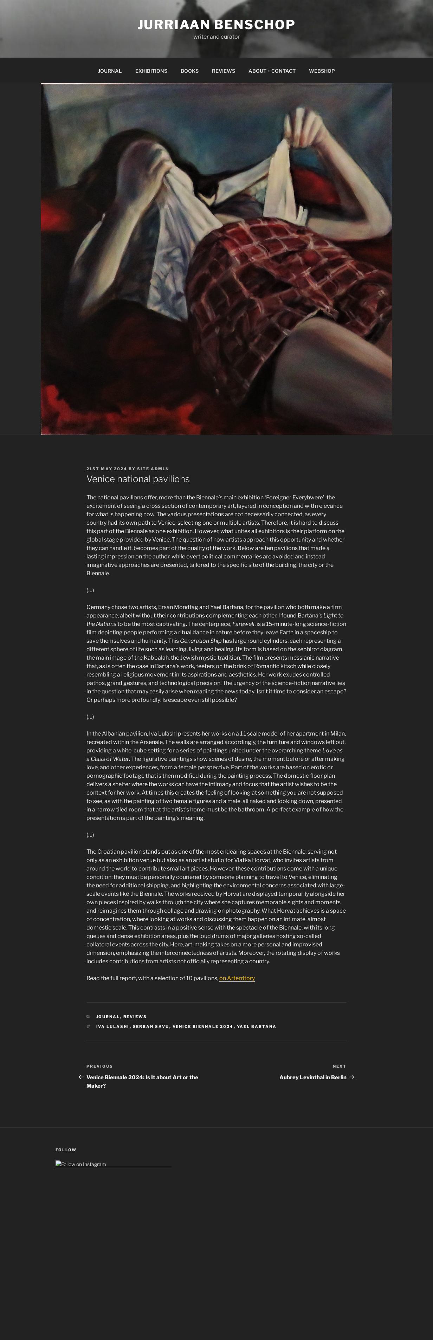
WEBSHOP (322, 71)
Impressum (68, 1250)
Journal (108, 1016)
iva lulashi (113, 1026)
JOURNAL (110, 71)
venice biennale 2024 (203, 1026)
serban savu (151, 1026)
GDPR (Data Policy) (77, 1265)
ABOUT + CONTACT (272, 71)
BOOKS (190, 71)
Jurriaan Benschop (216, 24)
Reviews (135, 1016)
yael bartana (257, 1026)
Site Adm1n (153, 468)
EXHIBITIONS (151, 71)
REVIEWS (223, 71)
